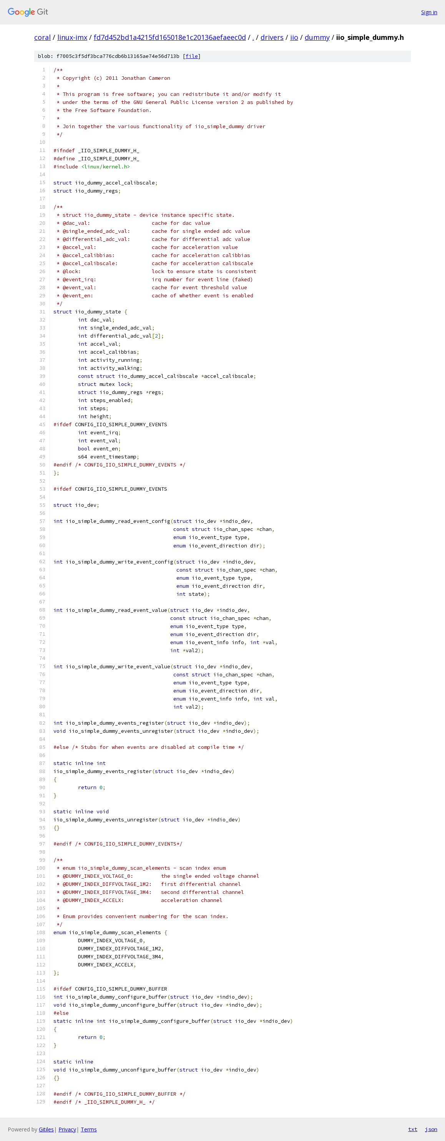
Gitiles (46, 1129)
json (431, 1129)
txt (412, 1129)
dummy (317, 37)
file (192, 56)
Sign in (429, 12)
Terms (89, 1129)
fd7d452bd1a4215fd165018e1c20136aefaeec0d (170, 37)
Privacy (67, 1129)
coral (42, 37)
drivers (272, 37)
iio (294, 37)
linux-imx (72, 37)
